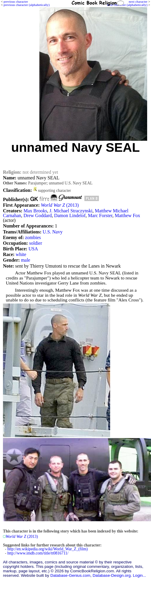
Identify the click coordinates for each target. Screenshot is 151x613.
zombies (33, 237)
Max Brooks (35, 210)
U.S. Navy (52, 231)
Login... (139, 575)
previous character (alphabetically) (26, 5)
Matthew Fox (127, 215)
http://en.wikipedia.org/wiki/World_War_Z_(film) (47, 549)
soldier (35, 243)
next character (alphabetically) (127, 5)
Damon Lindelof (70, 215)
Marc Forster (100, 215)
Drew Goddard (37, 215)
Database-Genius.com (70, 575)
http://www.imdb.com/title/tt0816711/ (37, 553)
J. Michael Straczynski (70, 210)
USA (33, 248)
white (21, 254)
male (25, 260)
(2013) (60, 205)
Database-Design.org (112, 575)
